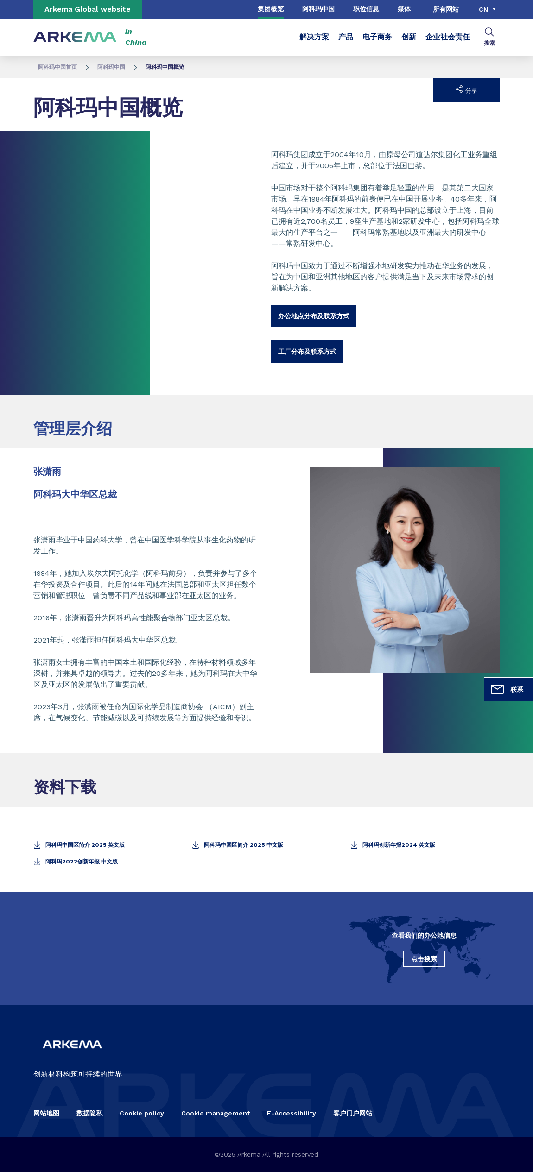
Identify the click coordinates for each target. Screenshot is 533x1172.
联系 (506, 689)
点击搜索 (424, 959)
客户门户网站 (352, 1113)
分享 (466, 89)
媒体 (404, 9)
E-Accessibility (291, 1113)
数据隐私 (89, 1113)
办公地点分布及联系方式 (313, 316)
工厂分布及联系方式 (307, 351)
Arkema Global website (87, 9)
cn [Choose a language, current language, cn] (483, 9)
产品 (345, 36)
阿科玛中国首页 (57, 67)
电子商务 (377, 36)
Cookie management (215, 1113)
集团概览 (271, 9)
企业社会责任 (447, 36)
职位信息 (366, 9)
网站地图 (46, 1113)
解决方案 (314, 36)
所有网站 (446, 9)
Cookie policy (142, 1113)
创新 (408, 36)
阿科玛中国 (318, 9)
